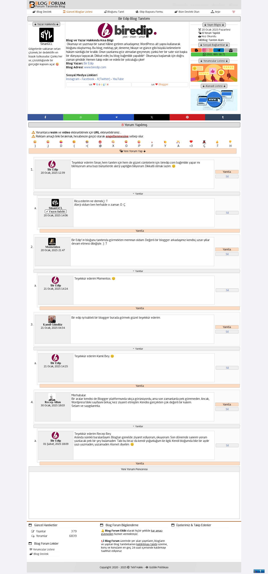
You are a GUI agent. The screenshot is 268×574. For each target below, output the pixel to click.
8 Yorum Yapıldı (209, 32)
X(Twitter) (103, 79)
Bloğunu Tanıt (114, 11)
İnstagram (72, 79)
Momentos (52, 248)
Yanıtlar (139, 194)
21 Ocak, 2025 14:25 (56, 367)
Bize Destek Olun (187, 11)
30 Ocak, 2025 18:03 (53, 406)
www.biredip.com (95, 67)
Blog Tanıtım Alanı (211, 40)
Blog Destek (42, 11)
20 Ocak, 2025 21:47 (53, 251)
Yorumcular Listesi (42, 550)
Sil (227, 177)
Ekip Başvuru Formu (149, 11)
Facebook (88, 79)
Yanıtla (227, 173)
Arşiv (215, 11)
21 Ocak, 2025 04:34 (53, 329)
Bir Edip (89, 63)
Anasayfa (180, 4)
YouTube (118, 79)
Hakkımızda (199, 4)
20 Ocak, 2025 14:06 (56, 216)
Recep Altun (53, 403)
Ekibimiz (219, 4)
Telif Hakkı (135, 568)
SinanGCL (56, 209)
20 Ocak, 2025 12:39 (53, 173)
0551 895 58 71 (214, 54)
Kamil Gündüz (52, 326)
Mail (233, 4)
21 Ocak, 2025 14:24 (56, 289)
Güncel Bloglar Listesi (77, 11)
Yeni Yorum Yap (132, 152)
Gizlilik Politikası (156, 568)
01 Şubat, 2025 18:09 (55, 445)
